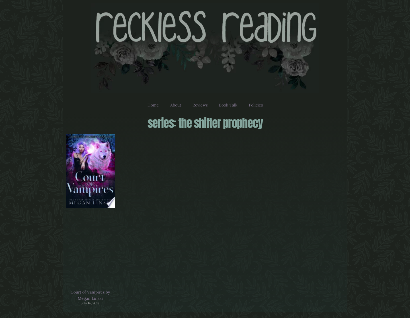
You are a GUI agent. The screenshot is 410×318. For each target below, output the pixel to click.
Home (153, 105)
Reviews (200, 105)
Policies (256, 105)
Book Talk (228, 105)
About (175, 105)
